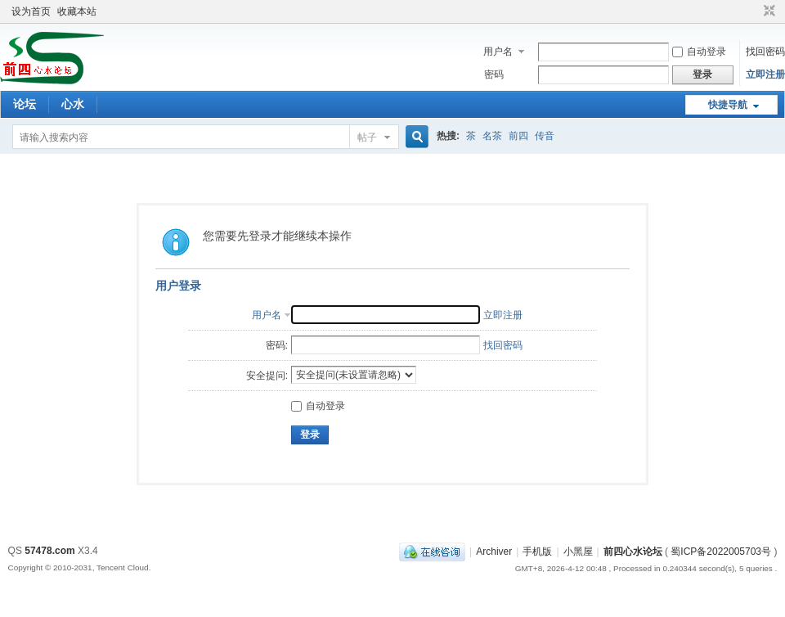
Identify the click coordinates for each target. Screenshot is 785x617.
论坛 (24, 103)
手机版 (537, 551)
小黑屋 (578, 551)
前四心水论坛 (632, 551)
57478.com (49, 550)
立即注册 (765, 74)
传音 (544, 136)
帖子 (367, 137)
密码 (494, 74)
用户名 (498, 51)
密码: (277, 345)
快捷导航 (727, 104)
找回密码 (765, 51)
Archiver (494, 551)
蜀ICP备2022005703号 (721, 551)
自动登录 (699, 51)
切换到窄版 (767, 11)
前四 (518, 136)
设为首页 (31, 11)
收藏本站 (76, 11)
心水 (72, 103)
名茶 (492, 136)
